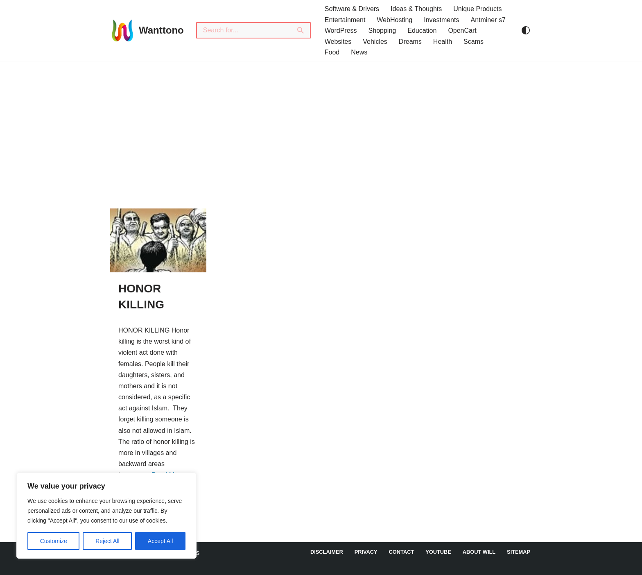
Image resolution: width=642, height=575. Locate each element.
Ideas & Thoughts (416, 8)
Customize (53, 541)
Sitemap (518, 552)
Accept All (160, 541)
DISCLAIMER (326, 552)
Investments (441, 19)
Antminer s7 (487, 19)
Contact (401, 552)
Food (332, 52)
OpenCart (462, 30)
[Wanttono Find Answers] (147, 30)
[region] (106, 516)
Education (421, 30)
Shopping (382, 30)
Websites (338, 41)
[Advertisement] (321, 122)
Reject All (107, 541)
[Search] (243, 30)
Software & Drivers (352, 8)
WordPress (341, 30)
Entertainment (345, 19)
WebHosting (394, 19)
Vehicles (375, 41)
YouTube (438, 552)
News (359, 52)
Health (442, 41)
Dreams (410, 41)
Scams (473, 41)
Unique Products (477, 8)
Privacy (366, 552)
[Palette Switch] (526, 30)
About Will (479, 552)
